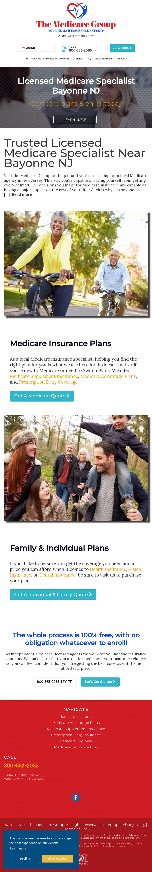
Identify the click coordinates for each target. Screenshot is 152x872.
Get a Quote (121, 48)
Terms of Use (76, 829)
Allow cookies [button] (57, 858)
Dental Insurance (57, 575)
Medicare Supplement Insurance (44, 376)
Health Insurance (108, 569)
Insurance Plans (103, 58)
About (120, 58)
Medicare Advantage (57, 58)
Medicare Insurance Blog (76, 747)
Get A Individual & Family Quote (51, 594)
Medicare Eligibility (76, 741)
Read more (22, 194)
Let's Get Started (98, 682)
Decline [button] (25, 858)
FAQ (88, 58)
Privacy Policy (133, 825)
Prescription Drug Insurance (76, 735)
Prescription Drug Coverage (48, 382)
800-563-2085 (54, 682)
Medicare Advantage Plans (108, 376)
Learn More (75, 120)
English (28, 47)
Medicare (36, 58)
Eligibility (78, 58)
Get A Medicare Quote (40, 396)
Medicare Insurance (76, 716)
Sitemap (110, 825)
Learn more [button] (18, 848)
